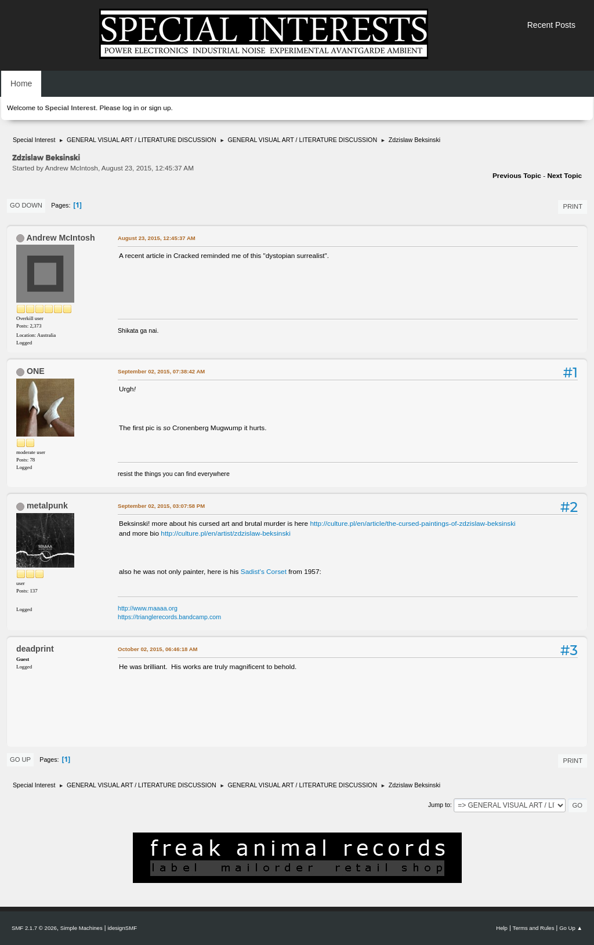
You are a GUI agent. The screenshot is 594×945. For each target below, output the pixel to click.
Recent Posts (551, 25)
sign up (159, 108)
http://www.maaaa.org (148, 608)
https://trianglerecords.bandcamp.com (169, 616)
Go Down (26, 205)
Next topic (564, 176)
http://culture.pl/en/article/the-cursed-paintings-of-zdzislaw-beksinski (412, 523)
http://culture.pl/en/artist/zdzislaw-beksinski (226, 533)
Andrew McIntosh (60, 237)
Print (572, 206)
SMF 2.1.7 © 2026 (34, 928)
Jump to (439, 804)
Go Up (20, 759)
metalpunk (47, 505)
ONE (36, 371)
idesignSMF (122, 928)
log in (130, 108)
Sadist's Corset (264, 572)
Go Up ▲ (570, 928)
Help (502, 928)
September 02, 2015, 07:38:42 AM (161, 371)
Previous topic (516, 176)
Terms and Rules (534, 928)
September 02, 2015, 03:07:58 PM (161, 506)
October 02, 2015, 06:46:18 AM (158, 649)
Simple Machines (81, 928)
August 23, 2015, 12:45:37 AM (156, 238)
